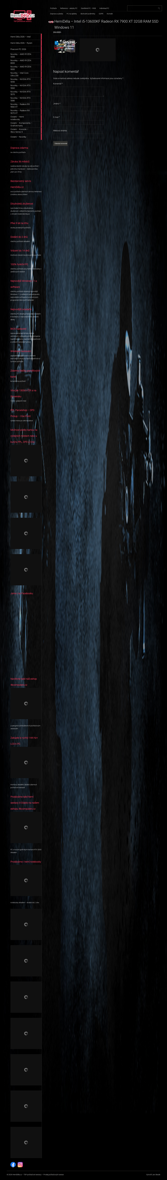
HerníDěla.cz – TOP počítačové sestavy (27, 1175)
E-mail (56, 117)
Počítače (53, 8)
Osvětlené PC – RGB (88, 8)
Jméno (56, 104)
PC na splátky (72, 14)
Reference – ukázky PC (68, 8)
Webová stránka (60, 130)
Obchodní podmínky (87, 14)
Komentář (58, 84)
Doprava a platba (56, 14)
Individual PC (104, 8)
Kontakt (110, 14)
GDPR (101, 14)
